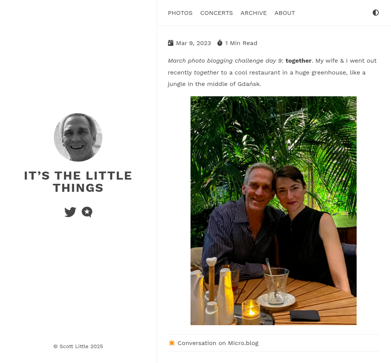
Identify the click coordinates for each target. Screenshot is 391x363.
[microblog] (87, 214)
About (285, 12)
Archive (254, 12)
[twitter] (71, 214)
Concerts (216, 12)
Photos (180, 12)
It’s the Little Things (78, 181)
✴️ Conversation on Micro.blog (213, 343)
